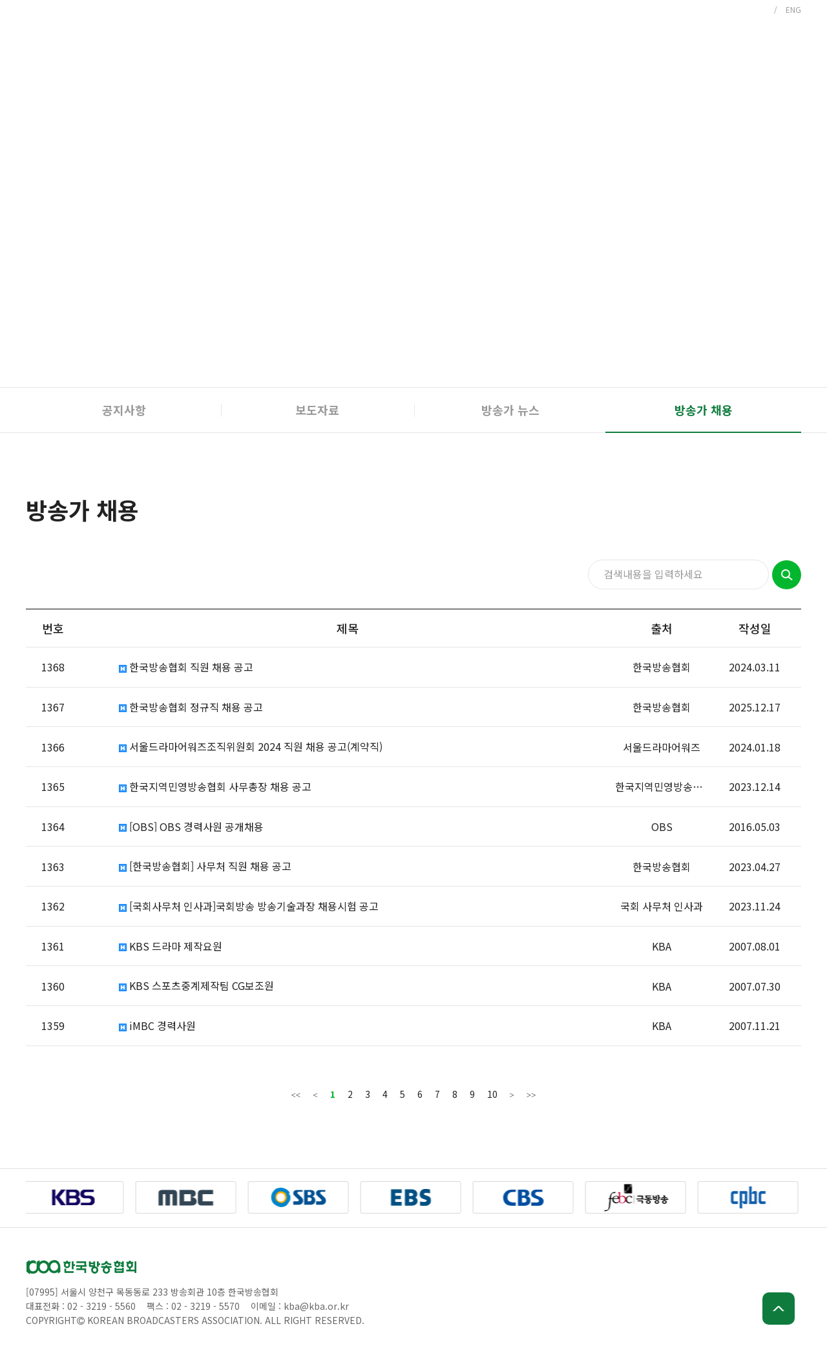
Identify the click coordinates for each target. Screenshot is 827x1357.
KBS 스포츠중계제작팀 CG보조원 (196, 985)
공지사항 (124, 409)
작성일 (754, 628)
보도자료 (317, 409)
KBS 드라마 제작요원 (170, 946)
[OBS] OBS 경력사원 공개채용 (191, 826)
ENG (793, 9)
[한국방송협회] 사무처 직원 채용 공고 (205, 866)
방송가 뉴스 (510, 409)
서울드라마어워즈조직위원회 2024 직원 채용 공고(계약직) (250, 746)
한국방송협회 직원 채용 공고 (186, 667)
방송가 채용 (704, 409)
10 (492, 1094)
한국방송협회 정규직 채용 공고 (191, 707)
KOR (758, 9)
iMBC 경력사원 (157, 1025)
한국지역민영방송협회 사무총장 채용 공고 (215, 786)
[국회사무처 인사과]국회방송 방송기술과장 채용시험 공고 (249, 906)
